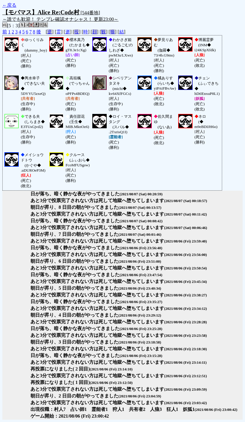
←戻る (9, 5)
